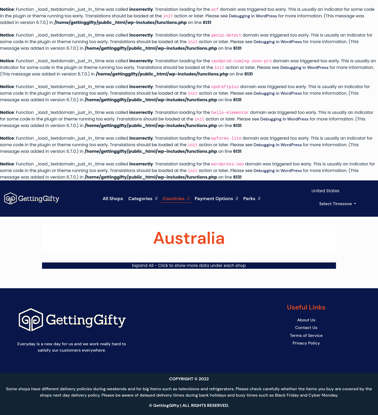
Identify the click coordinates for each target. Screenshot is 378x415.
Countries (176, 198)
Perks (251, 198)
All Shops (113, 198)
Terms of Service (306, 335)
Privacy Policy (306, 343)
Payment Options (216, 198)
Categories (143, 198)
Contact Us (306, 327)
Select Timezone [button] (336, 203)
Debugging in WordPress (253, 16)
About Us (306, 320)
